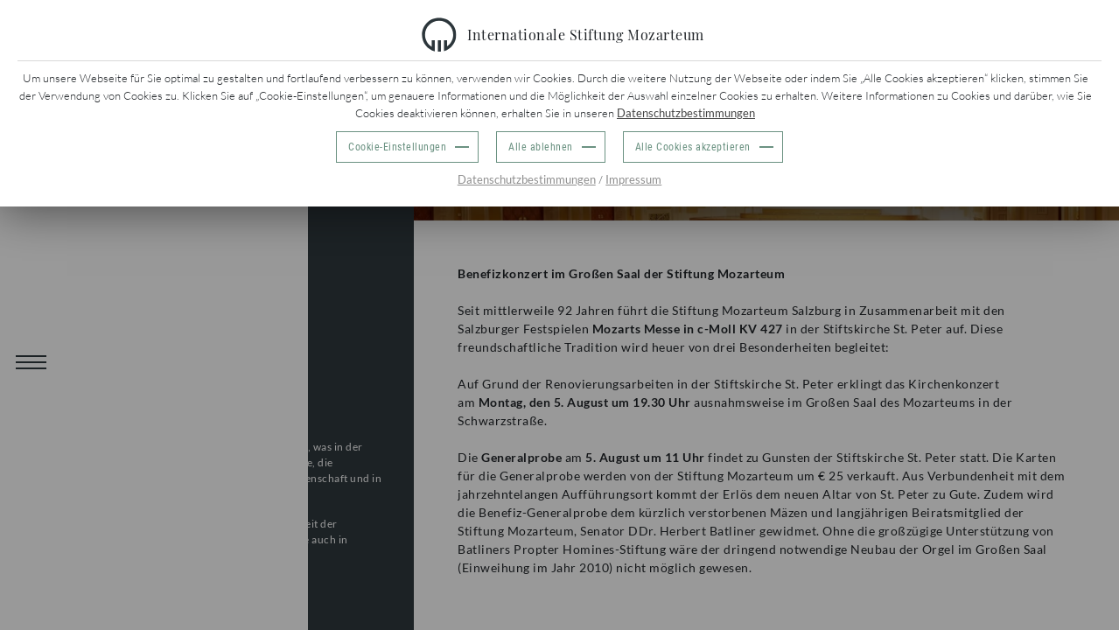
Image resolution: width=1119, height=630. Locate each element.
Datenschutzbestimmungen (686, 113)
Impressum (633, 179)
